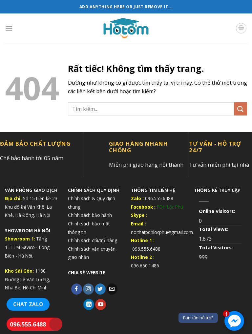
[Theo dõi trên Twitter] (100, 289)
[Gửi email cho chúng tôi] (112, 289)
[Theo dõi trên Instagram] (88, 289)
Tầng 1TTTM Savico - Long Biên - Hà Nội (27, 247)
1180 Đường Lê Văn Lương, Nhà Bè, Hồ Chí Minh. (27, 279)
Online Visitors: (218, 211)
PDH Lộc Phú (170, 207)
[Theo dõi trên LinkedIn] (88, 304)
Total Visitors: (216, 247)
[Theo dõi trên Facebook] (76, 289)
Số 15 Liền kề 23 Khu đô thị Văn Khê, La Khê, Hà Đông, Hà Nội (31, 206)
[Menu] (9, 28)
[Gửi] (240, 108)
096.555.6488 (28, 324)
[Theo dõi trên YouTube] (100, 304)
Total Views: (214, 229)
